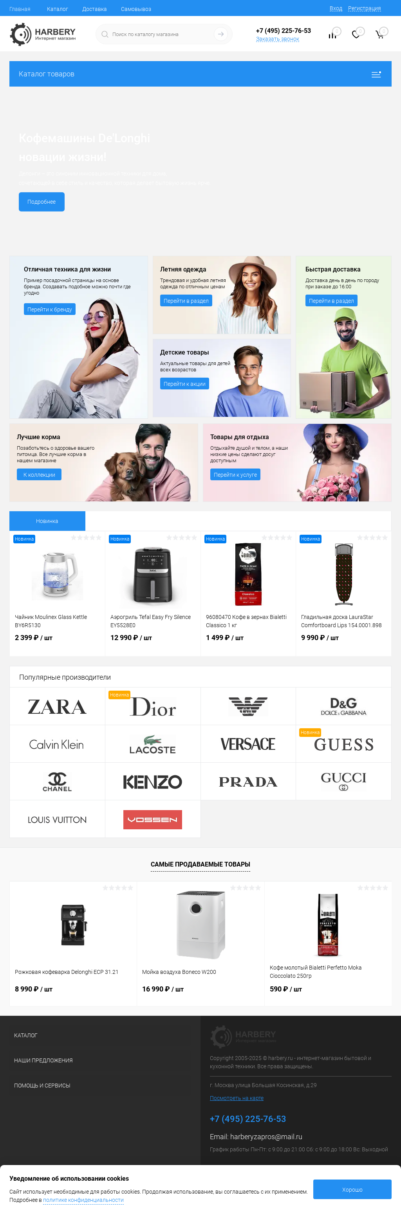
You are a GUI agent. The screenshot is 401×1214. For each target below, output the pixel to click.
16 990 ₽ (163, 989)
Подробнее (42, 202)
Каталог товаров (200, 74)
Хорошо (352, 1190)
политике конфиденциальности (83, 1200)
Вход (336, 8)
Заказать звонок (277, 39)
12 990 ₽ (152, 644)
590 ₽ (286, 989)
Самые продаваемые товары (200, 864)
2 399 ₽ (57, 644)
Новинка (47, 521)
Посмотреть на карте (237, 1098)
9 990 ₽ (343, 644)
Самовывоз (136, 9)
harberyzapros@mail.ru (266, 1137)
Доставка (94, 9)
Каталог (57, 9)
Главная (20, 9)
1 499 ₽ (248, 644)
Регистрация (364, 8)
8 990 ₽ (33, 989)
